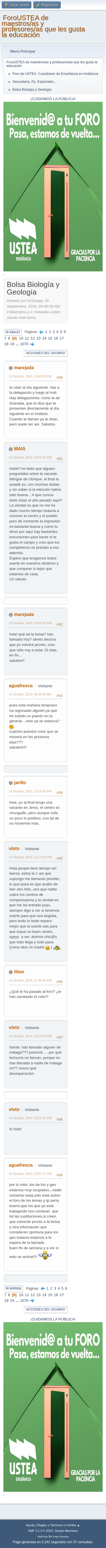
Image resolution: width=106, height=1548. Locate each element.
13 (38, 338)
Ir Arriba (13, 1288)
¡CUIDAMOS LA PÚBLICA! (53, 99)
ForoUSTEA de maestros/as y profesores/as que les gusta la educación (43, 26)
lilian (19, 971)
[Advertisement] (85, 364)
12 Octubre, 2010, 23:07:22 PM (30, 457)
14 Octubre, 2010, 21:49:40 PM (30, 980)
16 (56, 338)
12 (33, 338)
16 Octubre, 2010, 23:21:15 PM (30, 1118)
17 (62, 338)
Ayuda (30, 1525)
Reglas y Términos (50, 1525)
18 (6, 344)
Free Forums (61, 1536)
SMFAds (42, 1536)
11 (27, 338)
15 (50, 338)
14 (44, 338)
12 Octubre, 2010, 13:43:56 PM (30, 376)
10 (21, 338)
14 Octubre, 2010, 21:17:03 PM (30, 857)
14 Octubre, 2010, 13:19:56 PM (30, 791)
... (18, 344)
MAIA (19, 448)
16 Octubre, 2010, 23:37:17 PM (30, 1173)
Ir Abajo (13, 332)
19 (12, 344)
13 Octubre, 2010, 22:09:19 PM (30, 623)
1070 (24, 344)
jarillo (20, 782)
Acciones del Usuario (45, 353)
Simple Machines (66, 1530)
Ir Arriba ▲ (73, 1525)
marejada (24, 367)
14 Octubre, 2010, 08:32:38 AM (30, 694)
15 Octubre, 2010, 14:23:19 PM (30, 1036)
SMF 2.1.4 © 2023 (40, 1530)
